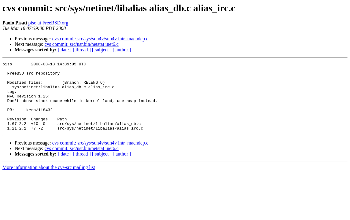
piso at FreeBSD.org (48, 22)
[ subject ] (102, 49)
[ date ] (65, 49)
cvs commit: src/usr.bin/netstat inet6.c (82, 44)
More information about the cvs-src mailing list (48, 181)
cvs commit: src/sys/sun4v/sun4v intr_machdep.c (100, 38)
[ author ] (122, 49)
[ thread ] (82, 49)
